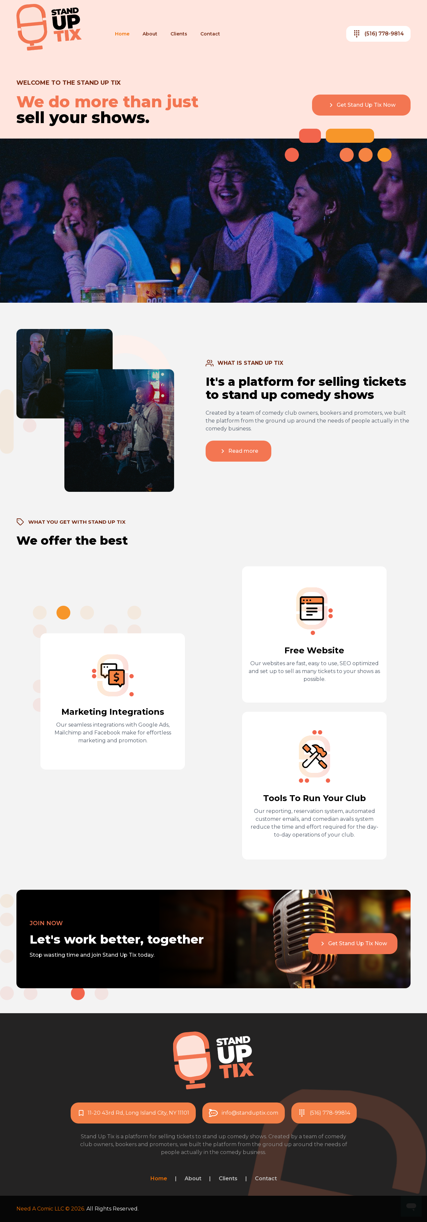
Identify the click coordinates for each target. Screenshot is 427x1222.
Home (122, 34)
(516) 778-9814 (378, 34)
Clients (178, 34)
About (150, 34)
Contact (210, 34)
